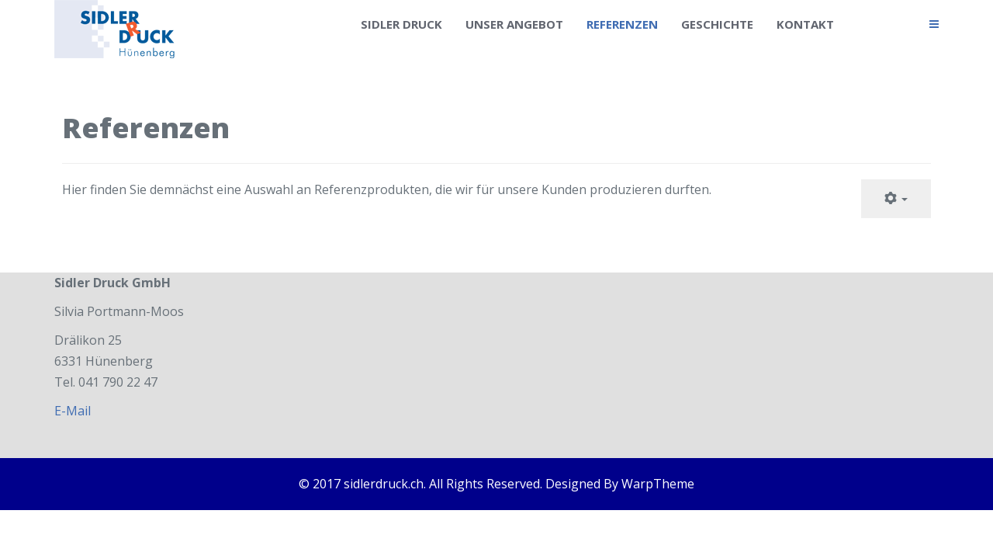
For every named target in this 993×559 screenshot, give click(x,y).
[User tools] (896, 198)
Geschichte (717, 24)
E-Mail (72, 410)
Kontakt (805, 24)
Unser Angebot (514, 24)
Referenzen (622, 24)
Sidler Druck (401, 24)
